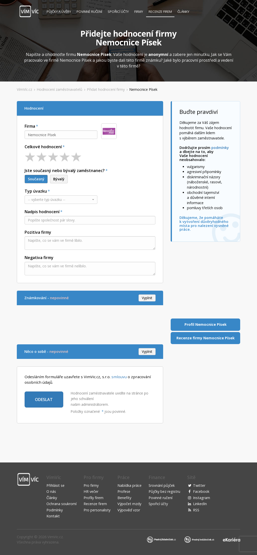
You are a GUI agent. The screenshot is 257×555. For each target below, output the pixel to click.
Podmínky (54, 510)
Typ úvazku (36, 191)
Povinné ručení (89, 11)
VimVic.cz (55, 536)
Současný (36, 179)
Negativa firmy (39, 257)
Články (183, 11)
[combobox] (61, 134)
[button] (61, 199)
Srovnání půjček (162, 485)
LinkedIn (200, 503)
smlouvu (119, 376)
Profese (123, 491)
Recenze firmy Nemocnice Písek (205, 338)
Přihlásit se (55, 485)
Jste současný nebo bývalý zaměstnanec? (65, 170)
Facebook (201, 491)
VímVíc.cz (24, 89)
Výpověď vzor (128, 510)
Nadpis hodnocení (42, 211)
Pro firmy (91, 485)
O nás (51, 491)
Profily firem (93, 497)
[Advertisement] (108, 324)
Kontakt (53, 516)
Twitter (199, 485)
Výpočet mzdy (129, 503)
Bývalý (59, 179)
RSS (196, 510)
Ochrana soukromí (61, 503)
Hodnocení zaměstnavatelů (59, 89)
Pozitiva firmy (38, 232)
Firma (30, 126)
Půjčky (59, 11)
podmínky (220, 147)
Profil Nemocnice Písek (205, 324)
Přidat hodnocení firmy (106, 89)
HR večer (91, 491)
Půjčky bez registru (164, 491)
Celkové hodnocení (43, 146)
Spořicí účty (118, 11)
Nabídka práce (129, 485)
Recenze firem (160, 11)
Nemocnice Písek (143, 89)
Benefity (124, 497)
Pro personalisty (97, 510)
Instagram (201, 497)
